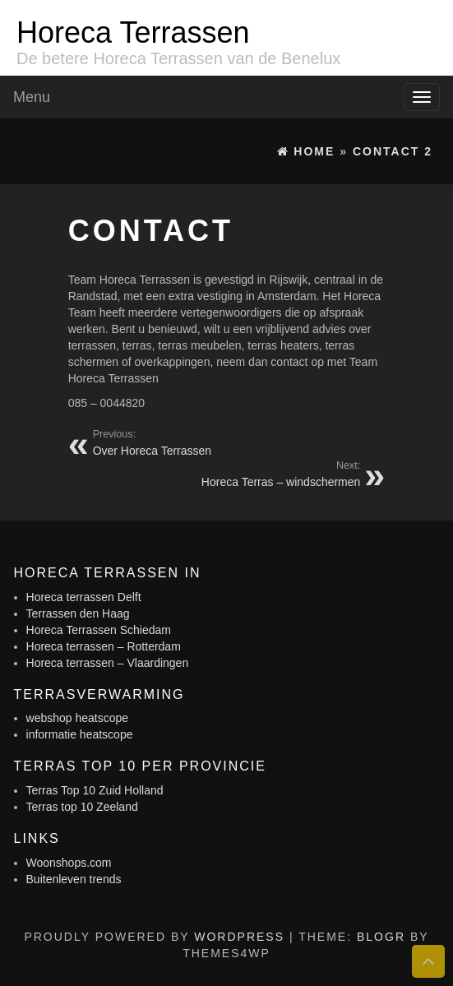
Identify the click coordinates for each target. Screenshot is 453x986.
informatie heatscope (79, 734)
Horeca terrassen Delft (83, 597)
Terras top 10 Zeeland (82, 806)
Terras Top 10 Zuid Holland (95, 790)
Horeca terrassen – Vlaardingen (107, 662)
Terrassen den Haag (78, 613)
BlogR (381, 936)
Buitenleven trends (74, 879)
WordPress (239, 936)
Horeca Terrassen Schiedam (98, 630)
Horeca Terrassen (132, 32)
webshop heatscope (77, 717)
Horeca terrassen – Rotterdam (103, 646)
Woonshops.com (69, 862)
